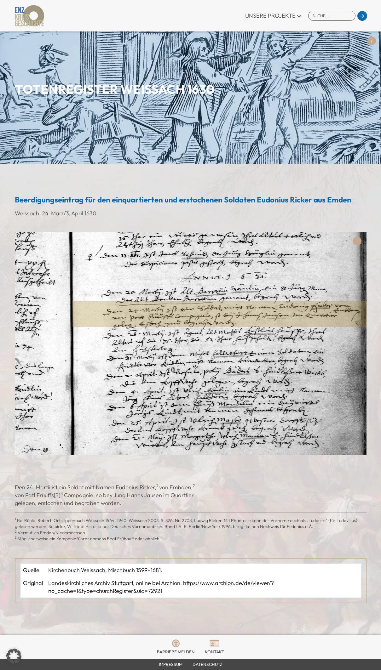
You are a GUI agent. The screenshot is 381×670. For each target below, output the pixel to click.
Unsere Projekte (270, 15)
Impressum (170, 664)
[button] (14, 656)
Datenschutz (207, 664)
